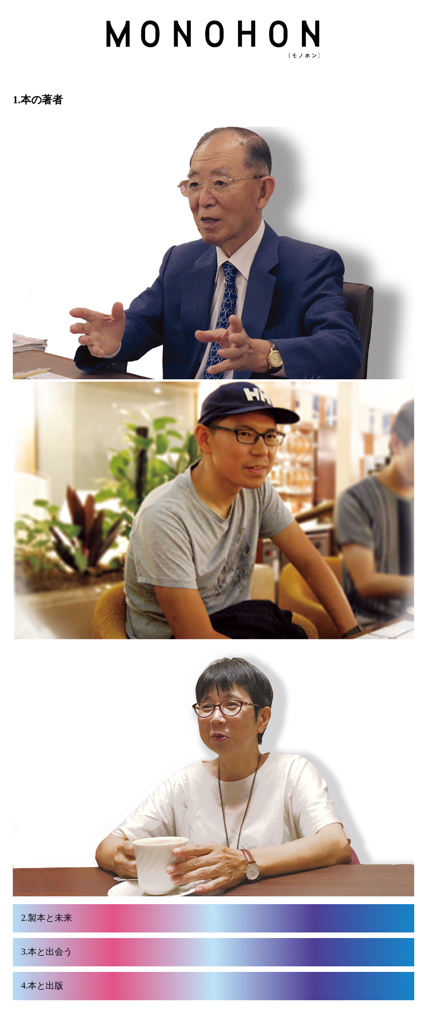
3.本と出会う (46, 951)
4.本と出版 (42, 985)
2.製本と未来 (46, 917)
